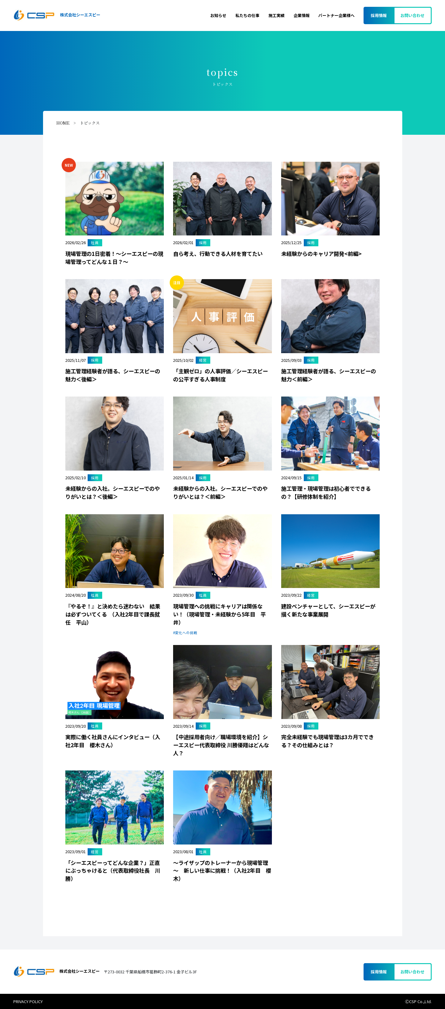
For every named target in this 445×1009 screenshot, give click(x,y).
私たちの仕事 (247, 15)
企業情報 (302, 15)
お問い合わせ (412, 15)
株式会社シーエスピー (56, 15)
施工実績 (276, 15)
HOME (62, 123)
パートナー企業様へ (336, 15)
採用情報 (379, 15)
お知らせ (218, 15)
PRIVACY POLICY (28, 1001)
